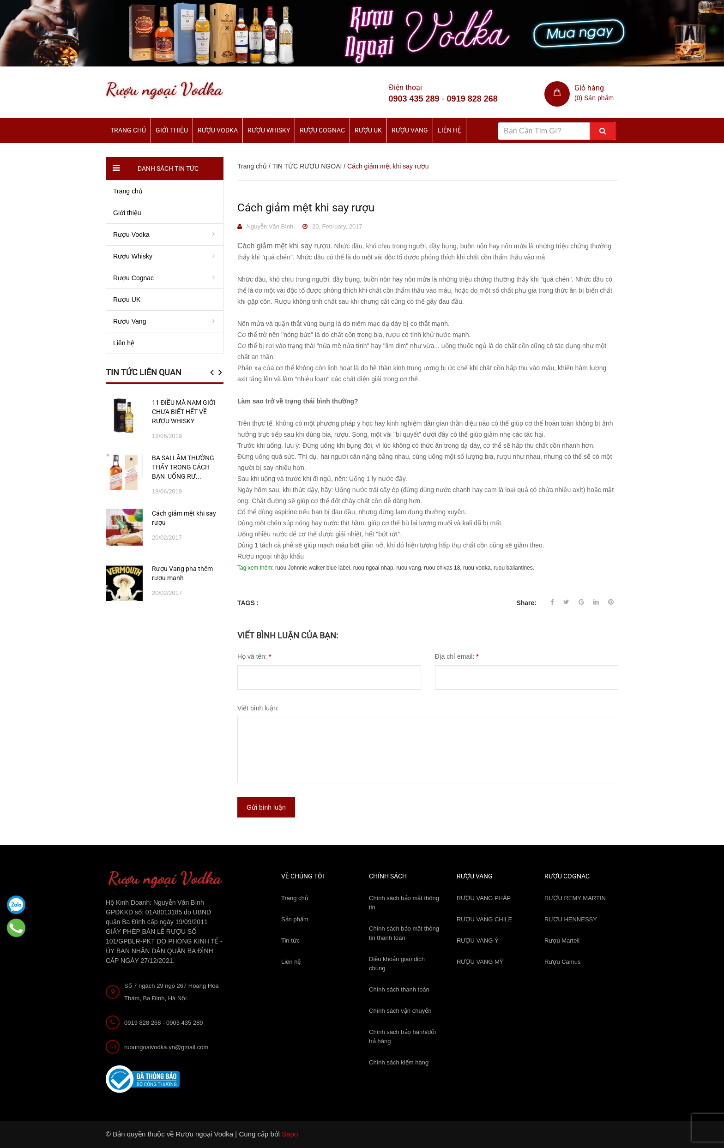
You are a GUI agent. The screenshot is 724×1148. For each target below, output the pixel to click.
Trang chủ (294, 898)
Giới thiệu (172, 130)
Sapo (290, 1134)
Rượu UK (368, 130)
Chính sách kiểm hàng (398, 1062)
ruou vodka (476, 568)
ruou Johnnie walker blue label (312, 568)
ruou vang (408, 568)
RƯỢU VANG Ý (478, 940)
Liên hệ (449, 130)
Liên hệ (291, 961)
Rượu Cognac (322, 130)
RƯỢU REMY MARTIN (575, 898)
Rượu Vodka (218, 130)
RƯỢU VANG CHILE (484, 919)
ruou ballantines (513, 568)
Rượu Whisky (268, 130)
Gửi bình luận (266, 807)
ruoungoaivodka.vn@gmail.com (166, 1047)
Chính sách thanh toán (399, 989)
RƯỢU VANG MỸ (480, 961)
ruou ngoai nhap (373, 568)
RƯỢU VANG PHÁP (484, 898)
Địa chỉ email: (457, 656)
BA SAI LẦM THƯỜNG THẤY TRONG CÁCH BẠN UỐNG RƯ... (183, 467)
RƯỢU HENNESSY (570, 919)
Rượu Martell (561, 940)
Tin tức (290, 940)
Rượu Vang (410, 130)
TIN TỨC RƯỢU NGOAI (307, 166)
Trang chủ (128, 130)
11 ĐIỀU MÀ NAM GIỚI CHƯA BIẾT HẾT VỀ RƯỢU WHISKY (184, 412)
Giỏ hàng (589, 88)
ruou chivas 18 (442, 568)
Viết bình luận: (258, 708)
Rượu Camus (562, 961)
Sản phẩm (294, 919)
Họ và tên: (254, 656)
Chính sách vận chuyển (400, 1010)
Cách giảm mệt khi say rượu (305, 207)
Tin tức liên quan (143, 372)
